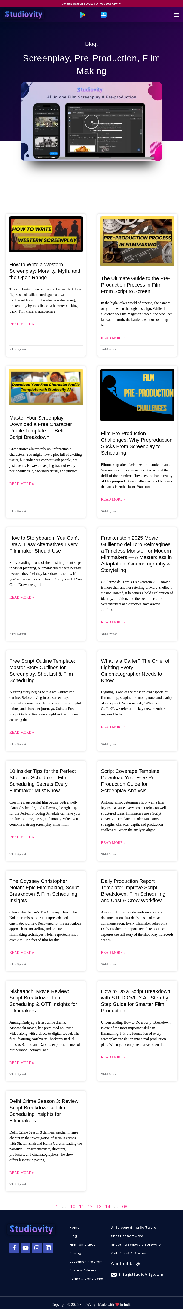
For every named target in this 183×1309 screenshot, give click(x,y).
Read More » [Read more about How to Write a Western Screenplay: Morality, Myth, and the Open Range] (21, 324)
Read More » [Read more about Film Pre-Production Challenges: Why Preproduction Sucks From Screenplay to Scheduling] (113, 499)
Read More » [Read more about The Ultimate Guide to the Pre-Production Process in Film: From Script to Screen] (113, 338)
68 (124, 1206)
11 (81, 1206)
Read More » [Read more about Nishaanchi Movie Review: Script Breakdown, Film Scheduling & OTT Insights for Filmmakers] (21, 1063)
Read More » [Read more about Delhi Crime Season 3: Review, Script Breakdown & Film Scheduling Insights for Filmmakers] (21, 1173)
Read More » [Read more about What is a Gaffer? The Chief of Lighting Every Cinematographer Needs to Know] (113, 727)
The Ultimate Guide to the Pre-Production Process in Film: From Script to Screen (135, 284)
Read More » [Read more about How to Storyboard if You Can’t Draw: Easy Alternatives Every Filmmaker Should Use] (21, 597)
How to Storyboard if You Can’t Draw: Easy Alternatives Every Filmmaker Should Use (44, 544)
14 (107, 1206)
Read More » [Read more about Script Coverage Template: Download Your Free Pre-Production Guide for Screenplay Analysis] (113, 843)
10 (72, 1206)
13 (98, 1206)
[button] (176, 14)
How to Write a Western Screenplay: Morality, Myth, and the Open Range (44, 271)
